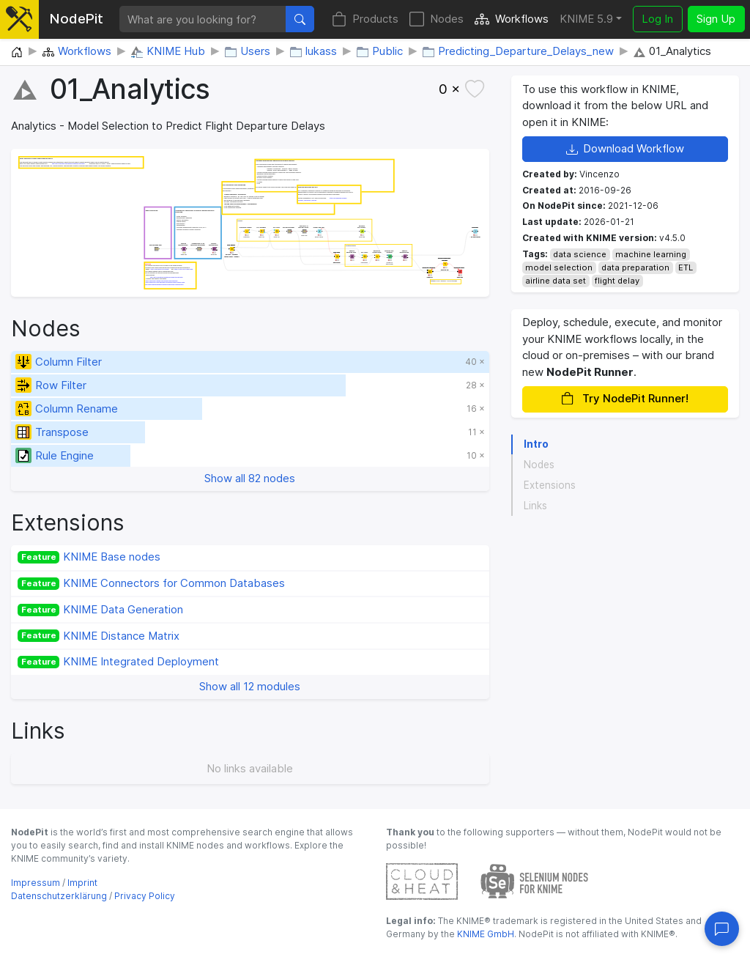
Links (535, 505)
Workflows (512, 19)
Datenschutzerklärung (59, 895)
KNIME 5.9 (586, 19)
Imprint (82, 882)
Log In (657, 19)
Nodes (436, 19)
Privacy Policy (144, 895)
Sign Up (716, 19)
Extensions (550, 485)
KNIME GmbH (484, 933)
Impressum (35, 882)
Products (365, 19)
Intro (536, 444)
